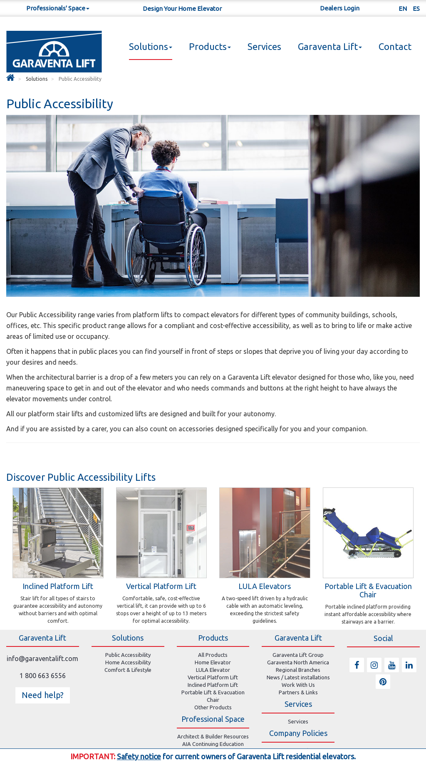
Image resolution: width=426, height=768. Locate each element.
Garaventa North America (298, 662)
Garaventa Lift (330, 46)
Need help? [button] (43, 695)
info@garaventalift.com (42, 658)
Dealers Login (339, 8)
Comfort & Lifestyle (127, 670)
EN (403, 8)
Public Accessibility (128, 655)
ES (416, 8)
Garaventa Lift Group (298, 655)
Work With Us (298, 685)
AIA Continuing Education (213, 744)
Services (264, 46)
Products (210, 46)
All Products (213, 655)
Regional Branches (298, 670)
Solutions (150, 46)
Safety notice (139, 756)
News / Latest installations (298, 677)
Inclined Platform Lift (213, 685)
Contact (395, 46)
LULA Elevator (213, 670)
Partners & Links (298, 692)
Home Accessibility (128, 662)
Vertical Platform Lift (213, 677)
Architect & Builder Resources (213, 736)
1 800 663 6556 (43, 675)
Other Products (213, 707)
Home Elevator (213, 662)
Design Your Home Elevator (182, 8)
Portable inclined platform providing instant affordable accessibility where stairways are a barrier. (367, 614)
